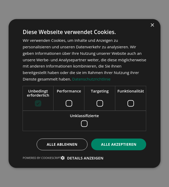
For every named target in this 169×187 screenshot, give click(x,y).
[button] (82, 157)
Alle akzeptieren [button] (118, 144)
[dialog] (84, 93)
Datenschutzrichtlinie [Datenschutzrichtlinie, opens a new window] (91, 78)
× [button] (152, 25)
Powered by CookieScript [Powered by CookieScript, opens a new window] (42, 157)
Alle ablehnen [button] (62, 144)
